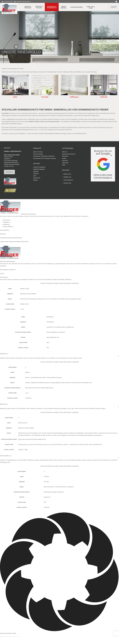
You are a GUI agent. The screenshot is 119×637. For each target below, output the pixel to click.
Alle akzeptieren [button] (4, 230)
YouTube (46, 476)
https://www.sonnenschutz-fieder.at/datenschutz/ (39, 387)
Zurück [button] (2, 273)
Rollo (15, 97)
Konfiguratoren (77, 7)
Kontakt (114, 7)
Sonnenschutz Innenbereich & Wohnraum (43, 156)
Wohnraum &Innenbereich (52, 7)
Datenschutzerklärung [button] (15, 241)
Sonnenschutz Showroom (68, 154)
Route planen (9, 172)
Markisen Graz (67, 174)
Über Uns (64, 151)
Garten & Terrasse (38, 151)
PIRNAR (35, 180)
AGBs (63, 165)
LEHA (34, 175)
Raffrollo (103, 97)
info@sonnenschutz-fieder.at (11, 162)
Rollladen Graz (67, 177)
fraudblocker (50, 317)
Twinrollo (44, 97)
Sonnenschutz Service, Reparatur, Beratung (44, 158)
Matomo (27, 372)
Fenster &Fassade (39, 7)
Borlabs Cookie (24, 288)
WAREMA (35, 171)
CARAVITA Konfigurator (39, 167)
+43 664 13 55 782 (8, 1)
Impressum (65, 160)
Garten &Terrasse (27, 7)
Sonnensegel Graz (68, 180)
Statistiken (7, 222)
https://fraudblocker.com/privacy (56, 332)
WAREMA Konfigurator (39, 169)
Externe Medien (8, 226)
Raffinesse (74, 97)
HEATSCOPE (36, 178)
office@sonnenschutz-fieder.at (23, 1)
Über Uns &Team (91, 7)
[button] (59, 283)
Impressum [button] (25, 241)
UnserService (63, 7)
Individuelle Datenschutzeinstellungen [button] (11, 237)
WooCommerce (22, 422)
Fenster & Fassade (38, 154)
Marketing (6, 224)
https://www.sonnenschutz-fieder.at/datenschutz (32, 439)
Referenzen (65, 156)
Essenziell (6, 220)
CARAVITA (36, 173)
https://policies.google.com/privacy (54, 492)
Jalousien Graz (67, 183)
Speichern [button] (3, 234)
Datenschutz (65, 162)
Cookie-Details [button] (4, 241)
